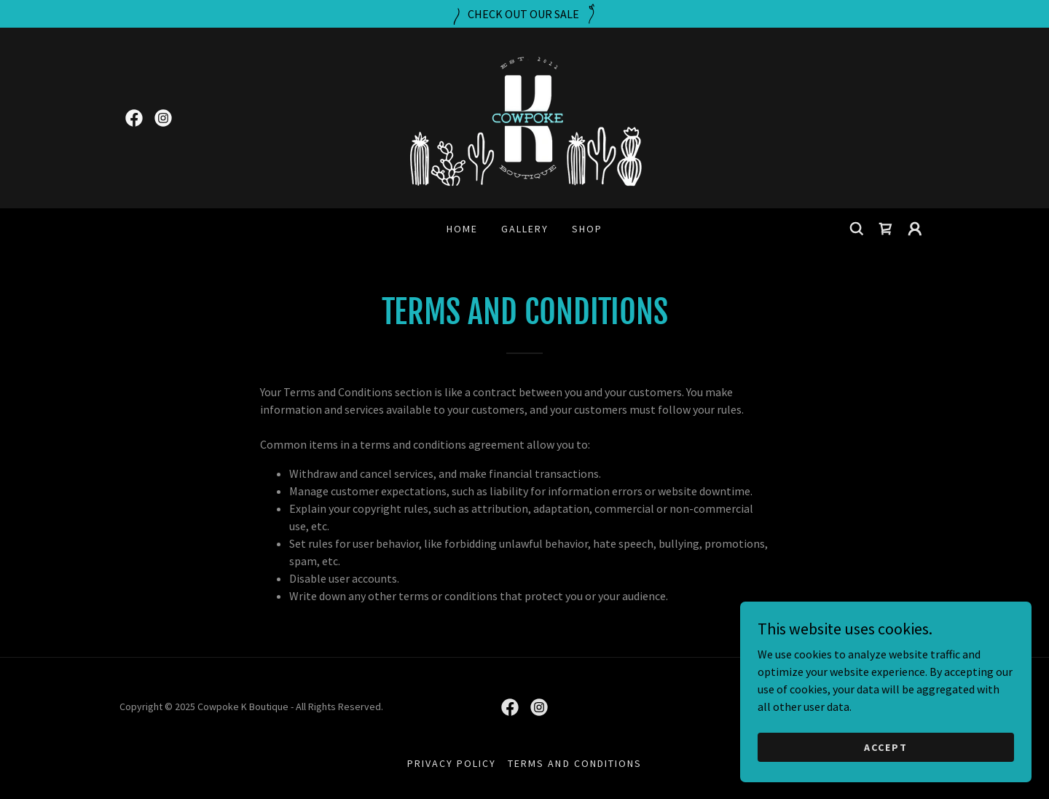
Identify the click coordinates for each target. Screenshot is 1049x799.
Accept (886, 776)
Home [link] (462, 228)
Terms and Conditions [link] (574, 763)
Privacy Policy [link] (451, 763)
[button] (915, 228)
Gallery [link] (525, 228)
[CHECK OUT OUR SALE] (524, 14)
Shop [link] (587, 228)
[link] (134, 118)
